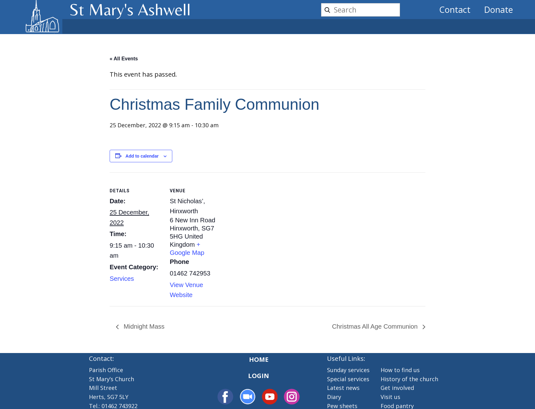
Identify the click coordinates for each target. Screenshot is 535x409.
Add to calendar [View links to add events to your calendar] (142, 156)
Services (122, 278)
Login (258, 375)
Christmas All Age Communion (375, 326)
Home (258, 359)
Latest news (343, 387)
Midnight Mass (143, 326)
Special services (348, 379)
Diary (334, 397)
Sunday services (348, 370)
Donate (498, 9)
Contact (454, 9)
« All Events (124, 58)
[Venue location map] (263, 216)
